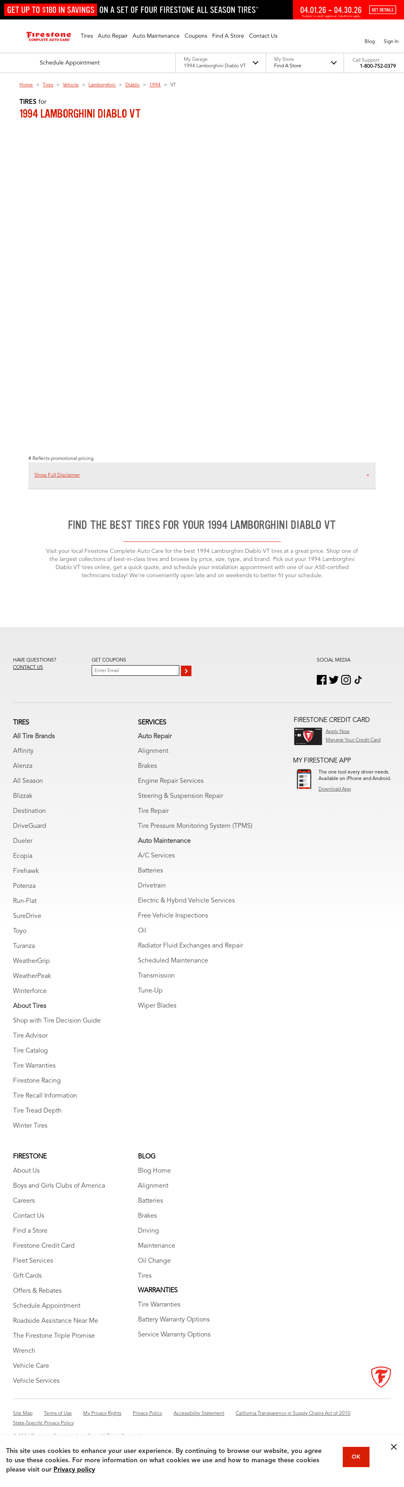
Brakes (147, 766)
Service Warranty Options (174, 1335)
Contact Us (28, 1216)
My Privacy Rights (102, 1413)
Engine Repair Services (171, 781)
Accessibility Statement (199, 1413)
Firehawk (26, 871)
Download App (334, 789)
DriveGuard (29, 826)
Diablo (132, 85)
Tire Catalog (30, 1051)
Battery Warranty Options (174, 1320)
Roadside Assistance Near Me (55, 1321)
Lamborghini (102, 85)
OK (356, 1457)
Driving (148, 1231)
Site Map (22, 1413)
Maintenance (156, 1246)
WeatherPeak (32, 976)
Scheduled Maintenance (173, 961)
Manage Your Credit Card (353, 740)
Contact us (28, 667)
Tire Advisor (30, 1036)
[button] (87, 36)
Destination (29, 811)
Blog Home (154, 1171)
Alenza (22, 766)
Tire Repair (153, 811)
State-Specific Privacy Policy (43, 1423)
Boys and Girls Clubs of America (59, 1186)
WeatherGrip (31, 961)
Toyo (19, 931)
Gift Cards (27, 1276)
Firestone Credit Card (44, 1246)
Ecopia (22, 856)
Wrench (24, 1351)
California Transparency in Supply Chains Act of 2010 (293, 1413)
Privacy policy (74, 1470)
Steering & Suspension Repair (180, 796)
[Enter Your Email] (135, 670)
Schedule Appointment (46, 1306)
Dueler (22, 841)
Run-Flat (25, 901)
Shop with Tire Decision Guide (57, 1021)
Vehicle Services (36, 1381)
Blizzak (22, 796)
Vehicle (71, 85)
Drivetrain (152, 886)
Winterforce (30, 991)
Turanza (24, 946)
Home (26, 85)
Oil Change (154, 1261)
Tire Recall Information (45, 1096)
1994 (155, 85)
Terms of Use (58, 1413)
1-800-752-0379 (378, 66)
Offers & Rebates (37, 1291)
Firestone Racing (37, 1081)
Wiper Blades (157, 1006)
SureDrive (27, 916)
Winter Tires (30, 1126)
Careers (24, 1201)
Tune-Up (150, 991)
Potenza (24, 886)
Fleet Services (33, 1261)
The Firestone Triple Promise (54, 1336)
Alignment (153, 751)
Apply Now (338, 731)
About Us (26, 1171)
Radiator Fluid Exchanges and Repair (190, 946)
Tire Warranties (34, 1066)
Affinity (23, 751)
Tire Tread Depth (37, 1111)
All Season (28, 781)
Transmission (156, 976)
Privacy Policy (147, 1413)
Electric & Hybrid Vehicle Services (186, 901)
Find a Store (30, 1231)
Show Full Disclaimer (57, 475)
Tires (48, 85)
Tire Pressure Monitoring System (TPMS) (195, 826)
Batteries (150, 871)
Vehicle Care (31, 1366)
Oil (142, 931)
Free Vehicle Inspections (173, 916)
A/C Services (156, 856)
